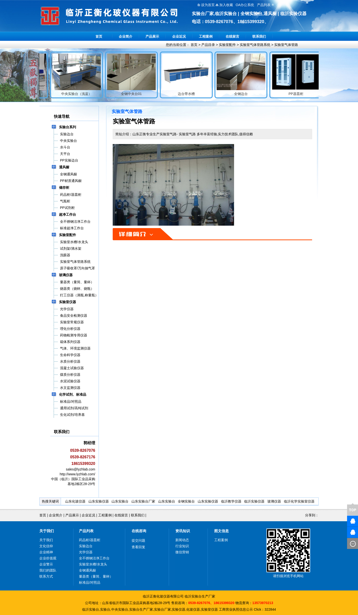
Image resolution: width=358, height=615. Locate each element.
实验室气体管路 (286, 45)
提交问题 (138, 540)
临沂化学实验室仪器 (299, 501)
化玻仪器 (193, 609)
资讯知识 (182, 531)
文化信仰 (46, 546)
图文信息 (221, 531)
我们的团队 (47, 570)
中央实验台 (119, 609)
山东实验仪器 (98, 501)
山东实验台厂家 (143, 501)
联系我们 (259, 36)
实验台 (105, 609)
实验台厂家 (162, 609)
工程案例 (206, 36)
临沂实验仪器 (254, 501)
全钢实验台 (186, 501)
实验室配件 (227, 45)
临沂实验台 (90, 609)
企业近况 (179, 36)
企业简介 (125, 36)
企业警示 (46, 564)
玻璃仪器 (274, 501)
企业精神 (46, 552)
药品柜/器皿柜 (89, 540)
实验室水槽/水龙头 (93, 564)
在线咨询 (139, 531)
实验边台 (86, 546)
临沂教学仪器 (231, 501)
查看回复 (138, 547)
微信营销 (182, 552)
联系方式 (46, 576)
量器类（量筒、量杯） (96, 576)
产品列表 (86, 531)
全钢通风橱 (87, 570)
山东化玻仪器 (75, 501)
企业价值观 (47, 558)
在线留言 (232, 36)
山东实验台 (119, 501)
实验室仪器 (209, 609)
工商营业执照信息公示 (236, 609)
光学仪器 (86, 552)
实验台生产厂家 (141, 609)
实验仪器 (178, 609)
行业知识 (182, 546)
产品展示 (152, 36)
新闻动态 (182, 540)
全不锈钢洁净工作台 (94, 558)
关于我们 (46, 531)
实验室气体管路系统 (255, 45)
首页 (98, 36)
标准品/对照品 (89, 582)
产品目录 (208, 45)
